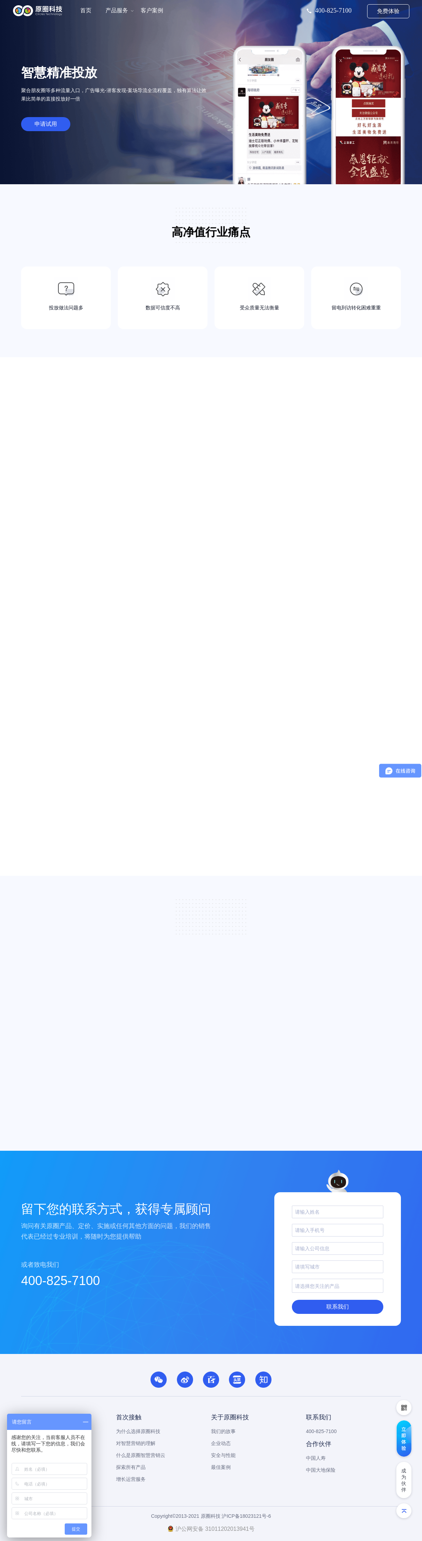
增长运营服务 (131, 1479)
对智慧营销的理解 (135, 1443)
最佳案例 (221, 1467)
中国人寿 (316, 1458)
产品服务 (117, 10)
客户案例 (152, 10)
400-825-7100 (60, 1280)
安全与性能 (223, 1455)
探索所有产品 (131, 1467)
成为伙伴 (403, 1480)
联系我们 (337, 1307)
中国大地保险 (320, 1470)
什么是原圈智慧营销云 (140, 1455)
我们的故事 (223, 1431)
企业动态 (221, 1443)
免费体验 (388, 11)
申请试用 (45, 124)
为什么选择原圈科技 (138, 1431)
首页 (85, 10)
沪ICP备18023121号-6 (246, 1516)
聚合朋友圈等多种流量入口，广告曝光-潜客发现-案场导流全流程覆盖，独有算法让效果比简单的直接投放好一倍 (113, 95)
